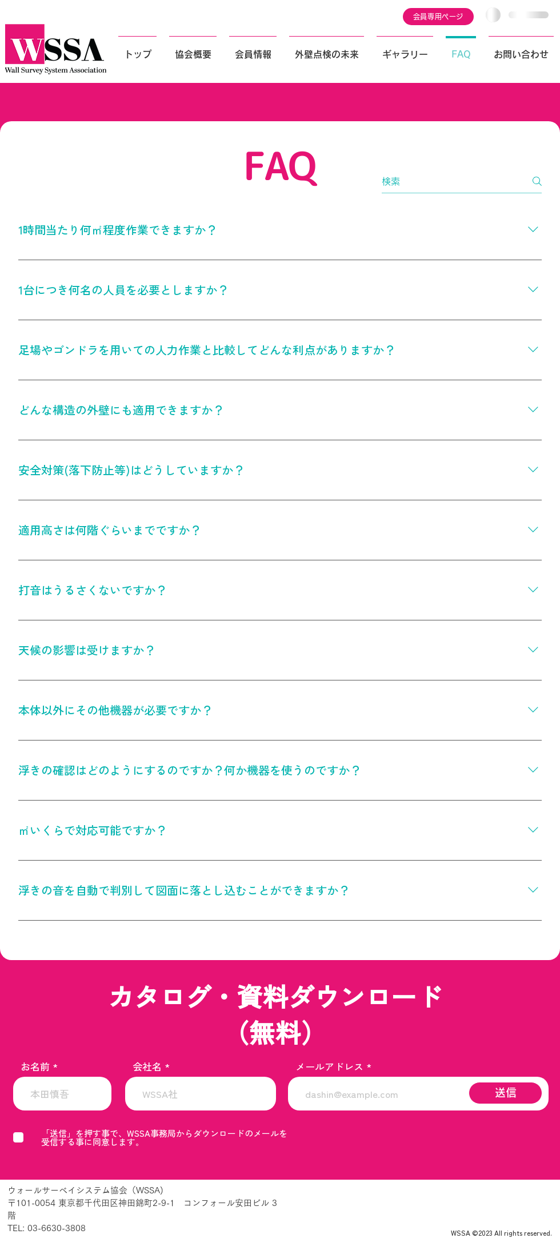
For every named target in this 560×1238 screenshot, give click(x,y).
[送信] (505, 1093)
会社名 (147, 1066)
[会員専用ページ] (438, 16)
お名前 (35, 1066)
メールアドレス (329, 1066)
